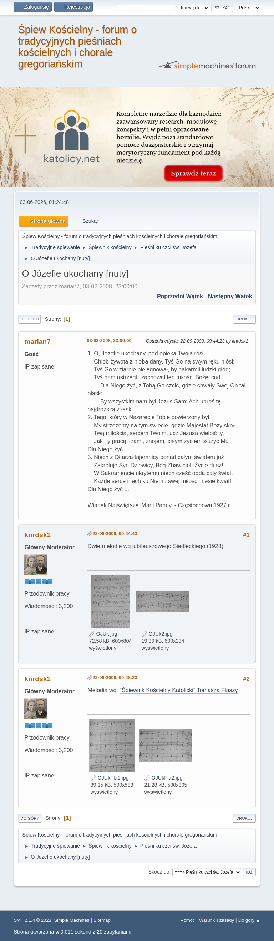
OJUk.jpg (103, 634)
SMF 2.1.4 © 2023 (32, 920)
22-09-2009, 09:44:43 (114, 533)
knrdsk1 (37, 535)
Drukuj (244, 319)
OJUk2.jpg (156, 634)
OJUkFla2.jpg (163, 778)
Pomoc (188, 920)
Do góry (29, 818)
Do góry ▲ (249, 920)
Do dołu (29, 319)
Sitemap (102, 920)
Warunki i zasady (216, 920)
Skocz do (158, 872)
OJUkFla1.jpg (109, 778)
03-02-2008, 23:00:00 (109, 340)
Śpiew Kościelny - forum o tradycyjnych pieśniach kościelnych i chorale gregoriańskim (77, 47)
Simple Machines (72, 920)
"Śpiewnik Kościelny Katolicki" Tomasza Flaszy (179, 690)
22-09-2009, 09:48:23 (114, 677)
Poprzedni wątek (180, 296)
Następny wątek (230, 296)
